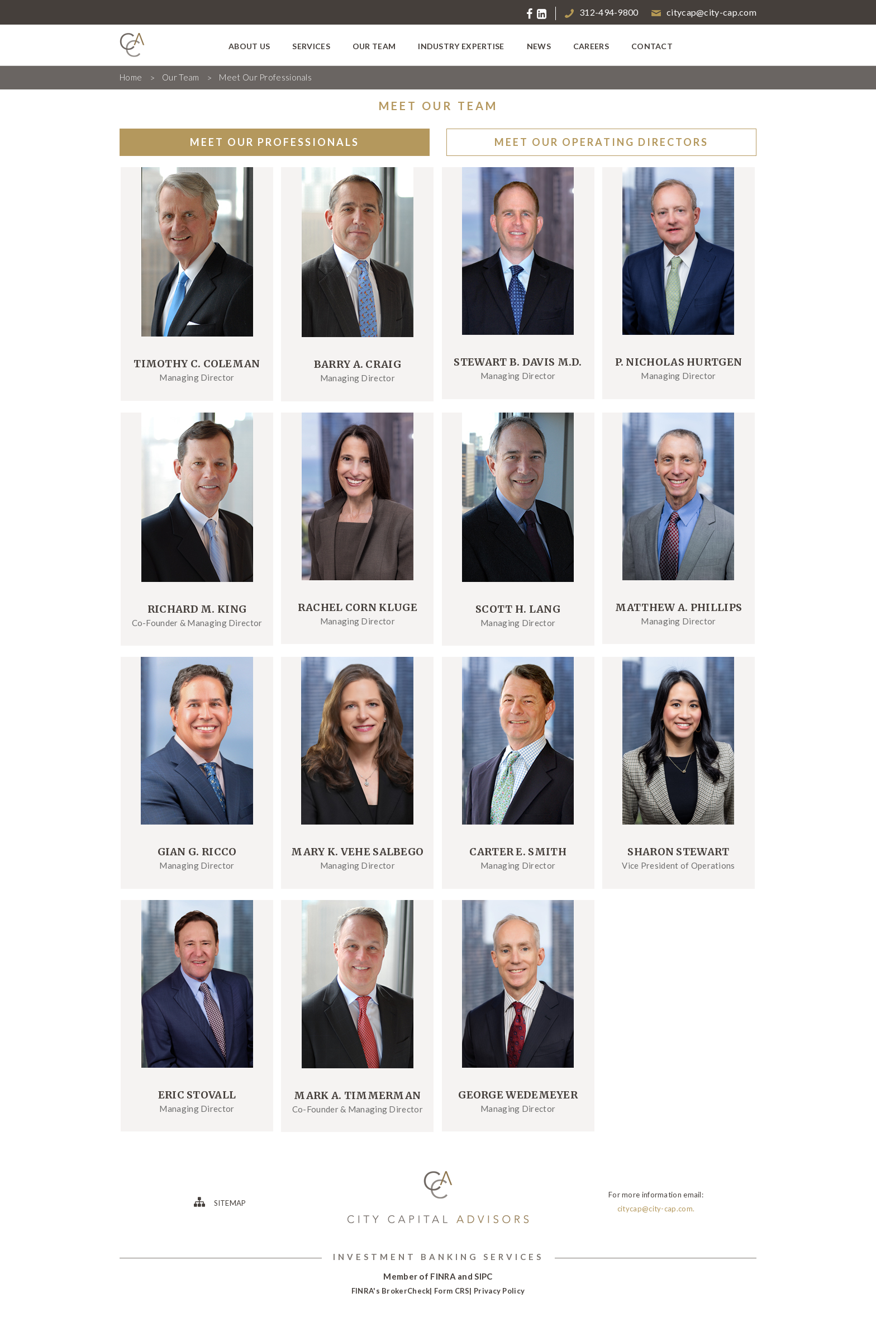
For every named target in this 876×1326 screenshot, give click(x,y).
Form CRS (451, 1290)
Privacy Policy (499, 1290)
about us (249, 46)
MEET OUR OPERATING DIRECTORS (601, 142)
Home (131, 77)
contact (652, 46)
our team (374, 46)
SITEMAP (220, 1201)
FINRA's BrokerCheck (390, 1290)
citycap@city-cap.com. (655, 1208)
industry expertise (461, 46)
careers (591, 46)
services (311, 46)
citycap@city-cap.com (703, 12)
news (539, 46)
